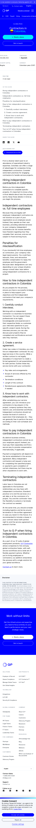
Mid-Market (6, 744)
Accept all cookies (18, 815)
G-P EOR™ (22, 676)
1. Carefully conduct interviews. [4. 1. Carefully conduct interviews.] (16, 109)
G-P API (5, 697)
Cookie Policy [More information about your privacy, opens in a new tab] (17, 809)
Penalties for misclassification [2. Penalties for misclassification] (14, 101)
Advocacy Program (8, 759)
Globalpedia (6, 712)
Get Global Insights (9, 685)
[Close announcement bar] (34, 2)
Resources (22, 744)
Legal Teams (7, 723)
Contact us (7, 567)
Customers (22, 718)
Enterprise (6, 747)
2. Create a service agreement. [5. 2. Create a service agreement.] (15, 112)
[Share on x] (14, 142)
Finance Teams (7, 726)
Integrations (6, 694)
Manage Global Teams (10, 682)
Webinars (21, 748)
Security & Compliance (10, 700)
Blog (20, 741)
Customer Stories (8, 756)
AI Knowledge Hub (24, 738)
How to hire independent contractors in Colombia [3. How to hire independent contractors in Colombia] (17, 105)
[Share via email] (19, 142)
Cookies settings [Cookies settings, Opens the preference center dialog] (18, 824)
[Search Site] (5, 6)
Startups (5, 741)
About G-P (22, 712)
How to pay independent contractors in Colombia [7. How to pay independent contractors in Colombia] (17, 122)
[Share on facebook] (9, 142)
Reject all (18, 820)
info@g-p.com (7, 778)
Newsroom (22, 724)
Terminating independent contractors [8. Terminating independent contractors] (16, 126)
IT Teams (5, 729)
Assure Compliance (8, 679)
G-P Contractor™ (24, 679)
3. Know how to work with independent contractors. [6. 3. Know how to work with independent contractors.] (14, 117)
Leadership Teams (8, 732)
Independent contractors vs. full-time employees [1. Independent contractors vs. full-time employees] (16, 97)
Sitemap (21, 730)
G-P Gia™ (22, 682)
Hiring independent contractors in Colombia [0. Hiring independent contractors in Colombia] (15, 92)
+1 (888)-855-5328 (9, 776)
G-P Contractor (27, 543)
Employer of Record (9, 676)
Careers (21, 714)
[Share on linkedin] (4, 142)
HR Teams (6, 720)
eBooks (21, 750)
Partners (21, 727)
